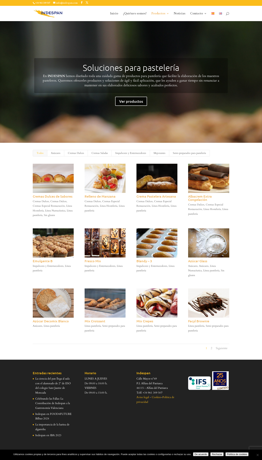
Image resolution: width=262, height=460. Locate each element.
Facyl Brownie (198, 321)
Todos (40, 153)
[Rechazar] (257, 455)
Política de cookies (237, 454)
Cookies (156, 397)
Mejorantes (159, 153)
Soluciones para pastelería (131, 67)
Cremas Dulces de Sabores (52, 196)
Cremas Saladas (100, 153)
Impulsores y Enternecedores (130, 153)
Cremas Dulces (76, 153)
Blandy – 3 (144, 261)
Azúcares (55, 153)
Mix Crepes (144, 321)
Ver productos (131, 101)
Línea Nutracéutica (55, 210)
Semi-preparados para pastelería (189, 153)
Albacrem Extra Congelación (200, 198)
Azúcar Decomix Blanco (51, 321)
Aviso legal (142, 397)
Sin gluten (49, 215)
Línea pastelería (211, 270)
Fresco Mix (92, 261)
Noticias (179, 13)
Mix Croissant (94, 321)
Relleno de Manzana (99, 196)
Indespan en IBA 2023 (48, 435)
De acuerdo (200, 454)
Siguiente (221, 348)
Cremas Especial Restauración (49, 206)
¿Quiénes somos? (135, 13)
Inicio (114, 13)
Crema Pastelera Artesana (156, 196)
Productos (158, 13)
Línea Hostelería (108, 206)
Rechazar (217, 454)
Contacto (196, 13)
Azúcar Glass (197, 261)
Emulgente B (42, 261)
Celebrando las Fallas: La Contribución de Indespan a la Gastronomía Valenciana (52, 403)
